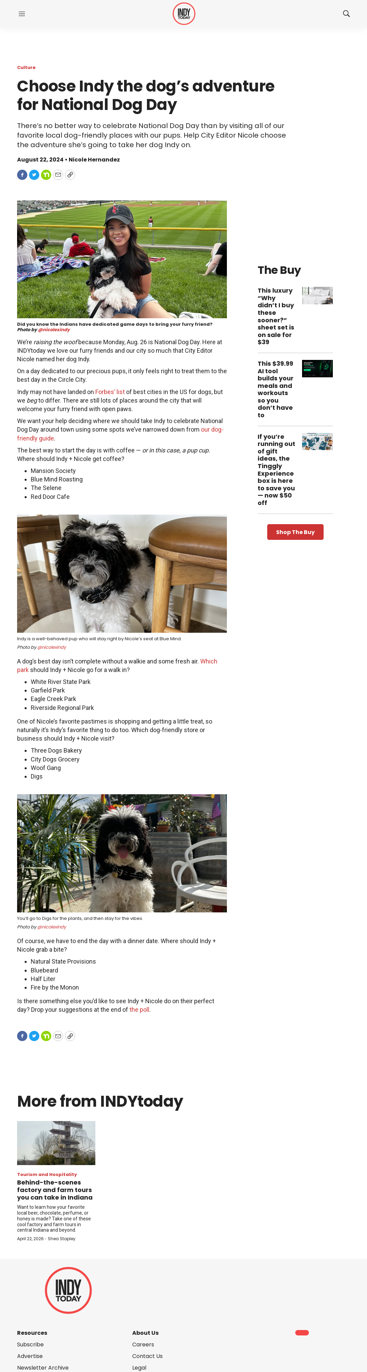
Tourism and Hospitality (47, 1174)
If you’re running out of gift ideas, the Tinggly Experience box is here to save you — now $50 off (276, 469)
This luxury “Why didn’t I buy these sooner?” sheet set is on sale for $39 (276, 316)
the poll (139, 1009)
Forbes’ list (110, 391)
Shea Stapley (62, 1239)
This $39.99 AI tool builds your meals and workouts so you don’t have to (276, 389)
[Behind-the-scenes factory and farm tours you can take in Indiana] (56, 1143)
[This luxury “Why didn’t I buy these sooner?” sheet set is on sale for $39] (317, 295)
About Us (145, 1333)
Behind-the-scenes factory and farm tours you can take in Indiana (55, 1189)
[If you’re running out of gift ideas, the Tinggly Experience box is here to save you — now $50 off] (317, 441)
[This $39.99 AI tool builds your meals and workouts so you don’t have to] (317, 368)
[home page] (184, 13)
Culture (26, 67)
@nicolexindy (54, 329)
